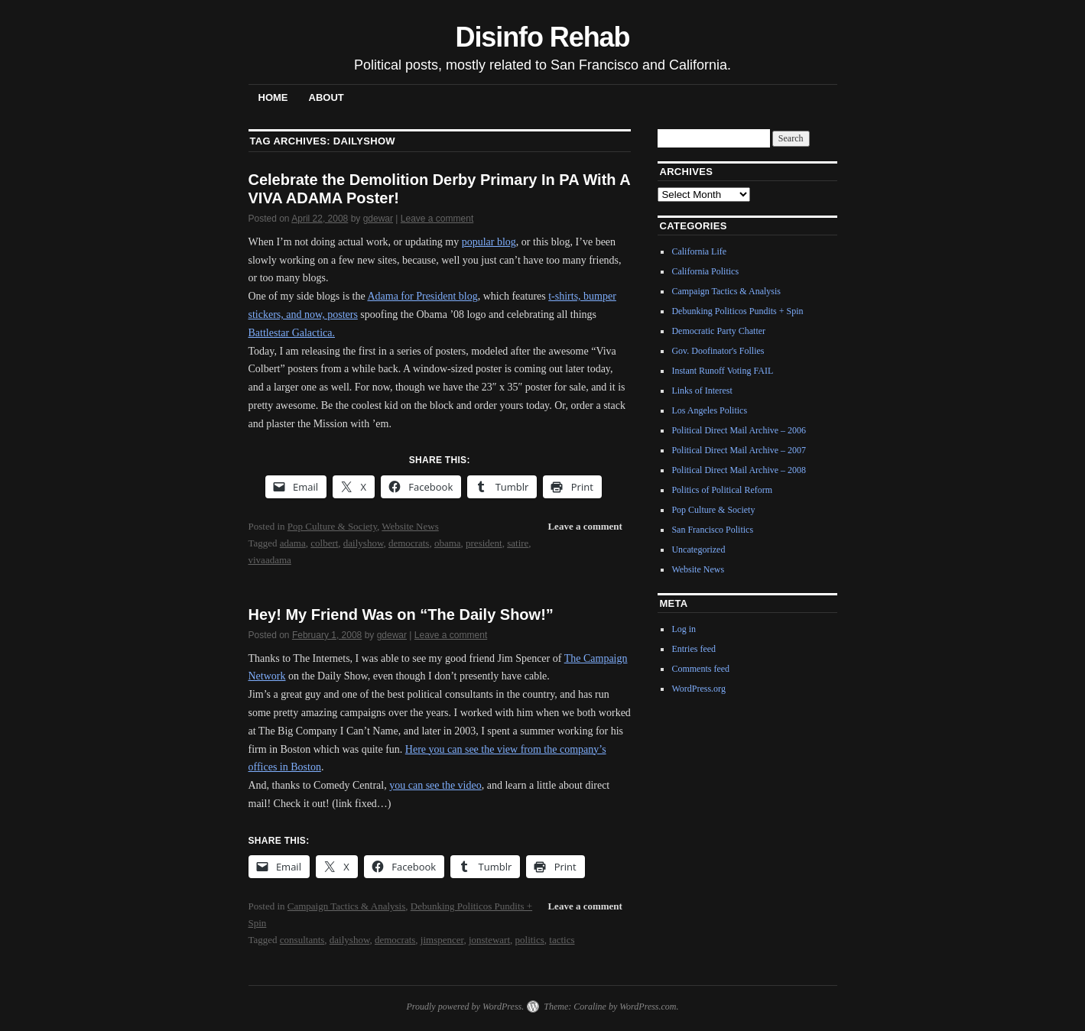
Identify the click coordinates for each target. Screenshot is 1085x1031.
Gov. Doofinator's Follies (717, 350)
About (326, 97)
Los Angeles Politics (709, 410)
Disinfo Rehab (543, 37)
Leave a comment (437, 218)
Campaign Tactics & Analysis (346, 906)
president (484, 543)
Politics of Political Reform (721, 490)
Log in (683, 629)
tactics (561, 939)
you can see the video (435, 785)
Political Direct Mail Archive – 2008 (738, 470)
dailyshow (363, 543)
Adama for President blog (422, 296)
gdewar (378, 218)
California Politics (705, 271)
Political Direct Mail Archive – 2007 (738, 450)
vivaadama (270, 560)
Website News (410, 526)
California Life (698, 251)
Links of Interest (701, 390)
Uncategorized (698, 549)
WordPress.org (698, 688)
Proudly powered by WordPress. (465, 1006)
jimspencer (442, 939)
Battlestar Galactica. (292, 333)
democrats (408, 543)
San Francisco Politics (712, 529)
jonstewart (489, 939)
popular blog (489, 242)
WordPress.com (647, 1006)
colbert (324, 543)
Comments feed (700, 668)
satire (517, 543)
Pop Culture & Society (332, 526)
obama (447, 543)
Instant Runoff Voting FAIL (722, 370)
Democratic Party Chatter (718, 331)
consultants (302, 939)
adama (293, 543)
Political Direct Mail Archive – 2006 (738, 430)
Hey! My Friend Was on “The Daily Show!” (401, 614)
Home (273, 97)
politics (529, 939)
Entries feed (693, 649)
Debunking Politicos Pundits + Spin (737, 311)
